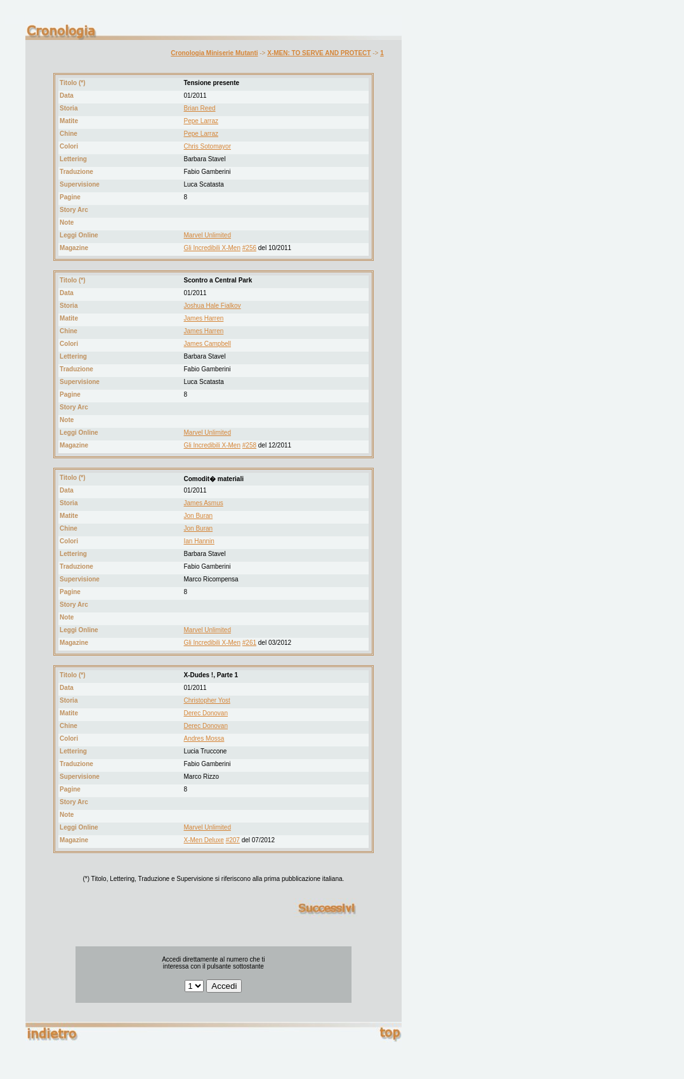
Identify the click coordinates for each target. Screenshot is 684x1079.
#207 (233, 840)
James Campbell (207, 343)
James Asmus (203, 503)
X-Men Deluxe (204, 840)
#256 (249, 247)
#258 (249, 445)
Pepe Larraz (201, 120)
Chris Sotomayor (207, 146)
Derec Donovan (206, 713)
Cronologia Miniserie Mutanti (214, 53)
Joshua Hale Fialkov (212, 305)
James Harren (204, 318)
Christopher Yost (207, 700)
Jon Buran (198, 515)
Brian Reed (200, 108)
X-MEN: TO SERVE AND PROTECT (319, 53)
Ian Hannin (199, 541)
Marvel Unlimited (207, 235)
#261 (249, 642)
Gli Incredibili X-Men (212, 247)
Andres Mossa (204, 738)
